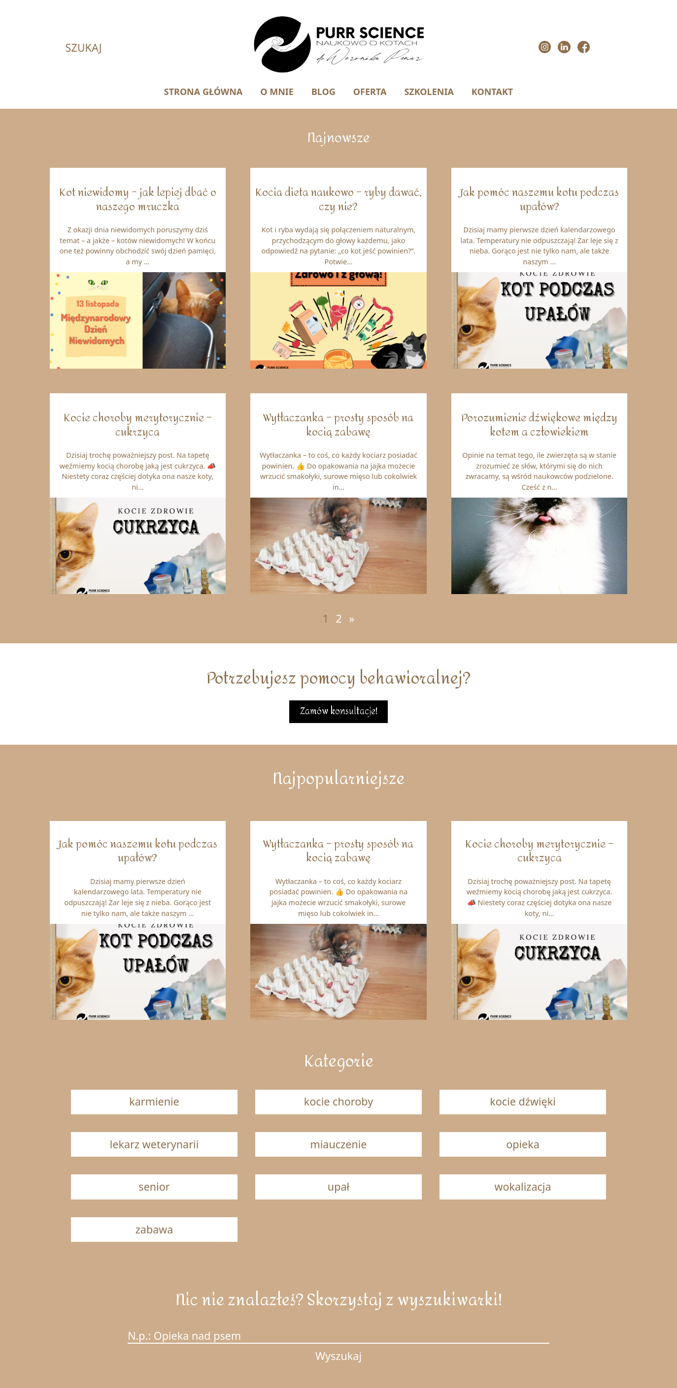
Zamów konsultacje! (338, 711)
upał (338, 1186)
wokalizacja (522, 1186)
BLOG (323, 91)
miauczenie (338, 1144)
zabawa (154, 1229)
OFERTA (370, 91)
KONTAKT (492, 91)
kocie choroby (338, 1101)
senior (153, 1186)
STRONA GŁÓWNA (203, 91)
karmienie (154, 1101)
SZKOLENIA (428, 91)
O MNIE (277, 91)
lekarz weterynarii (154, 1144)
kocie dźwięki (522, 1101)
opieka (523, 1144)
